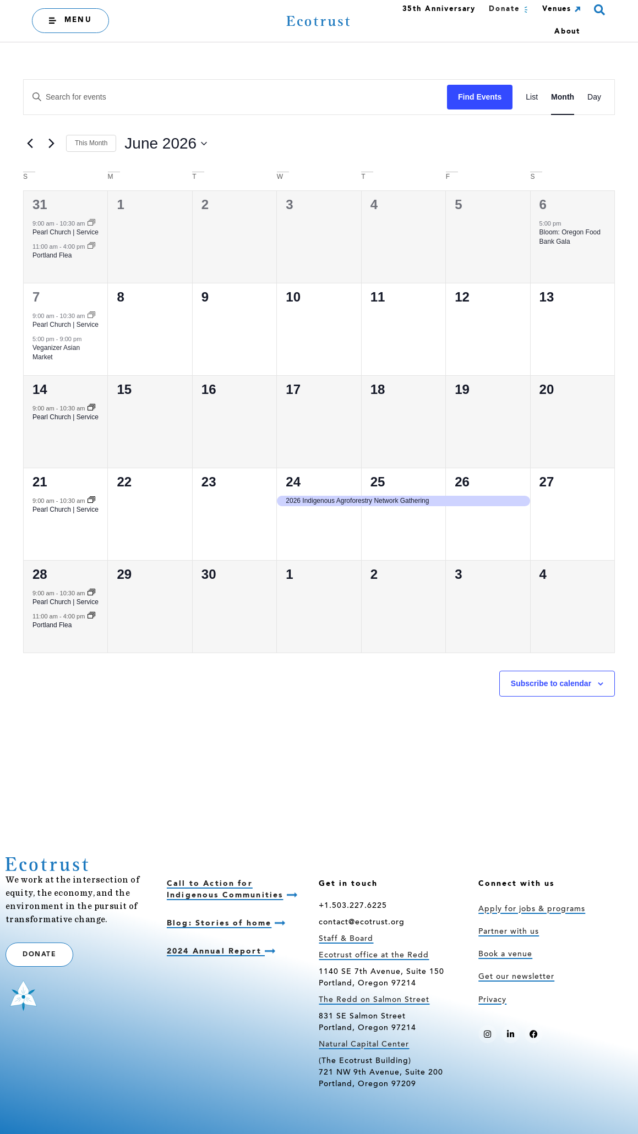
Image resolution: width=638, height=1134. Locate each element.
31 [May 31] (39, 204)
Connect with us (516, 884)
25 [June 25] (377, 481)
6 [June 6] (543, 204)
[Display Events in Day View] (594, 97)
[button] (599, 10)
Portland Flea (52, 255)
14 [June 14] (39, 389)
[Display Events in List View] (532, 97)
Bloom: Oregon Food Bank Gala (570, 236)
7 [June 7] (36, 296)
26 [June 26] (462, 481)
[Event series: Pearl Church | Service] (91, 223)
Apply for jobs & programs (531, 909)
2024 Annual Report (216, 951)
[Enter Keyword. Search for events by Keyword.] (235, 97)
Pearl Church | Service (65, 232)
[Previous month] (29, 143)
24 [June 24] (293, 481)
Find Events (479, 96)
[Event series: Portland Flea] (91, 246)
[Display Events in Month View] (562, 97)
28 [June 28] (39, 574)
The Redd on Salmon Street (374, 1000)
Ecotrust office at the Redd (374, 956)
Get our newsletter (516, 977)
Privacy (492, 1000)
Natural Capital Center (364, 1045)
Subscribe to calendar (551, 683)
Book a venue (505, 954)
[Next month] (51, 143)
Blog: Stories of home (219, 923)
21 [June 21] (39, 481)
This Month (91, 143)
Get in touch (348, 884)
